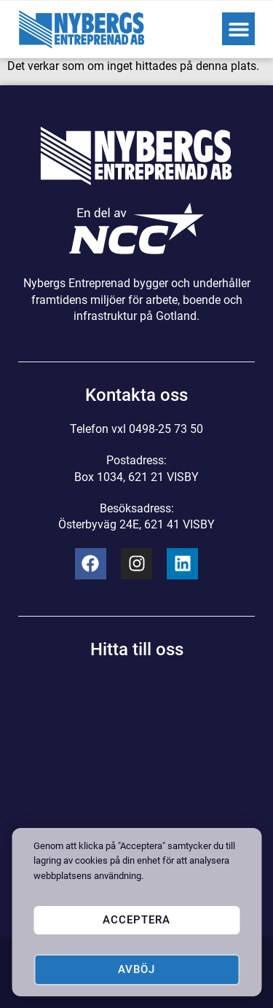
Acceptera (136, 919)
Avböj (136, 969)
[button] (238, 28)
